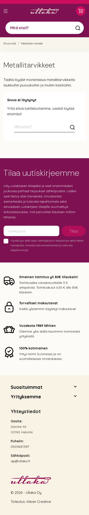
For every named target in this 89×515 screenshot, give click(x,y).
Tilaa (74, 231)
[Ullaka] (44, 11)
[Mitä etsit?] (44, 28)
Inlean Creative (39, 501)
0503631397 (20, 446)
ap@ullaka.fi (20, 461)
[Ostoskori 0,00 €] (80, 11)
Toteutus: (19, 501)
